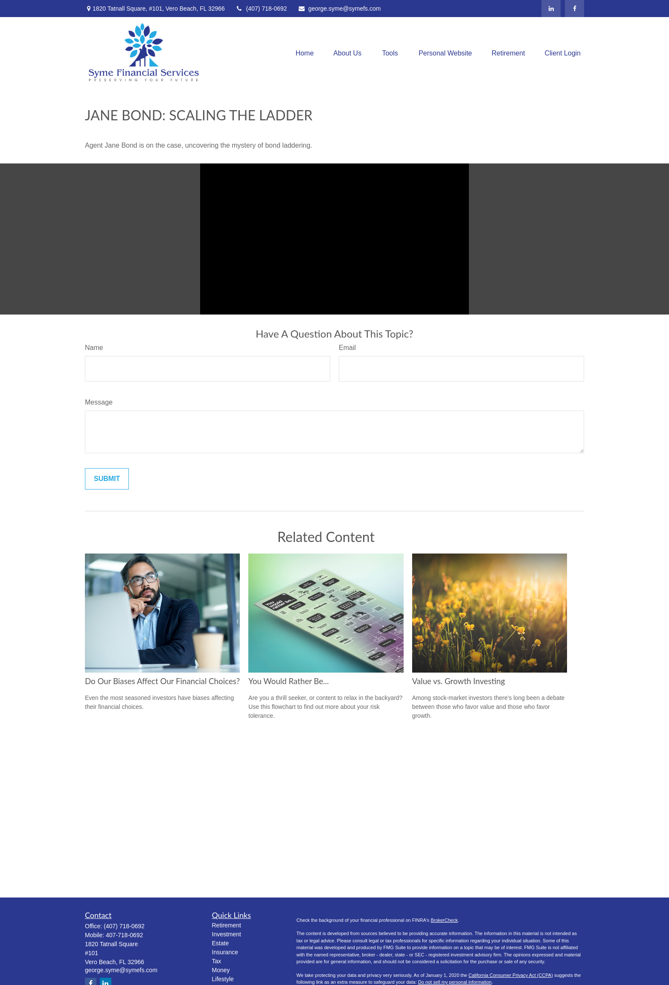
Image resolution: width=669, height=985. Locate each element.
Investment (226, 934)
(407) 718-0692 (261, 8)
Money (221, 970)
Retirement (226, 925)
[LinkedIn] (551, 8)
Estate (220, 943)
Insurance (225, 952)
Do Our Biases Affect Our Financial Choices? (162, 681)
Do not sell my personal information (455, 982)
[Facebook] (574, 8)
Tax (216, 961)
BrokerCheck (444, 920)
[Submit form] (107, 479)
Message (99, 402)
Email (347, 347)
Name (94, 347)
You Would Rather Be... (288, 681)
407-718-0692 (124, 935)
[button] (304, 53)
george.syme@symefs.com (339, 8)
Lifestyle (223, 979)
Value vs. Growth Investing (458, 681)
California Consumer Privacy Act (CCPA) (510, 975)
